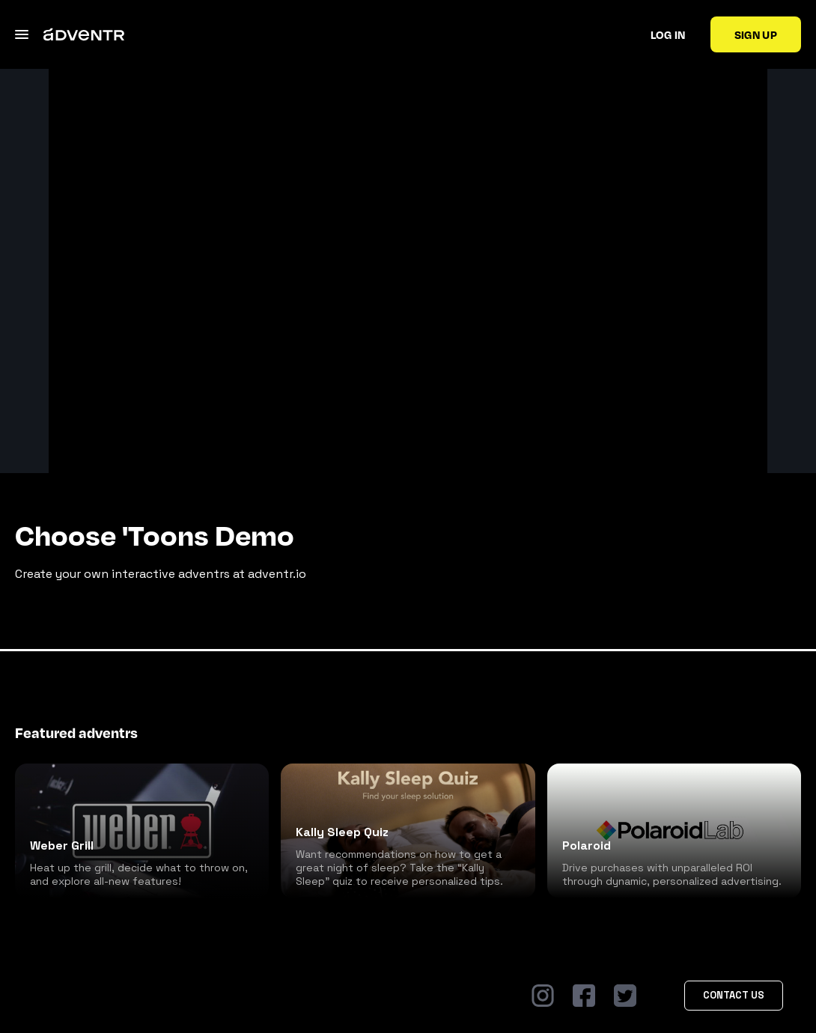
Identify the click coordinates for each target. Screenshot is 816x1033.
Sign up (755, 34)
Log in (668, 34)
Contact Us (733, 995)
